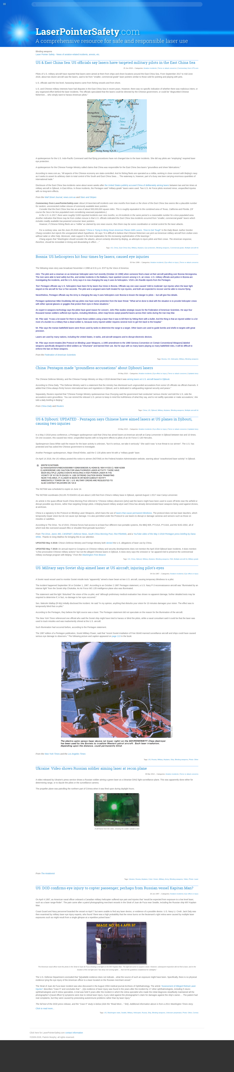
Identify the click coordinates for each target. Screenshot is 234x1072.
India (214, 455)
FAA (166, 577)
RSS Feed (208, 838)
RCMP (213, 667)
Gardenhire (209, 413)
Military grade (189, 577)
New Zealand (221, 565)
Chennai (215, 311)
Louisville (221, 503)
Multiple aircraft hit (187, 248)
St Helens (208, 742)
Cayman (218, 308)
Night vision (209, 574)
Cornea (191, 1044)
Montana (218, 536)
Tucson (207, 781)
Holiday (207, 443)
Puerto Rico (209, 664)
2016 (206, 171)
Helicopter (170, 371)
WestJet (207, 829)
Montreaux (209, 538)
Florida (207, 398)
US (107, 248)
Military (129, 248)
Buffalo (218, 296)
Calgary (217, 299)
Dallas (207, 365)
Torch (225, 772)
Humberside (209, 452)
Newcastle (218, 568)
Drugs (207, 377)
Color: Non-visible (212, 335)
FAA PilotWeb (135, 552)
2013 (206, 180)
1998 (206, 204)
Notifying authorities (213, 595)
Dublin (214, 377)
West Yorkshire (211, 823)
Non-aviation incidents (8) (216, 127)
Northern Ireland (211, 589)
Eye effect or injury (167, 263)
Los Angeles (209, 503)
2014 (206, 177)
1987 (206, 210)
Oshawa (208, 616)
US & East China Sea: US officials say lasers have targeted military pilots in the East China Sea (121, 48)
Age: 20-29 (209, 228)
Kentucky (214, 473)
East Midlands (210, 383)
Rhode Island (219, 676)
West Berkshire (211, 814)
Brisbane (222, 290)
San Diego (209, 688)
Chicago (218, 314)
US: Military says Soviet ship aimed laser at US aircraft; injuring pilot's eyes (115, 586)
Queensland (222, 664)
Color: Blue (223, 326)
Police (224, 649)
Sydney (220, 763)
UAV (222, 784)
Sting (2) (208, 133)
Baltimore (216, 269)
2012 (206, 183)
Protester (208, 658)
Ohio (218, 604)
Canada (207, 305)
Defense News (95, 552)
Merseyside (209, 521)
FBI (226, 392)
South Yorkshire (211, 730)
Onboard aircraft (211, 610)
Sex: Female (217, 703)
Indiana (221, 455)
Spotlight (218, 739)
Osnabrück (219, 616)
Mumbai (207, 553)
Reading (222, 667)
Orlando (216, 613)
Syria (206, 766)
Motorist (207, 541)
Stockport (208, 754)
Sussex (207, 760)
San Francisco (222, 688)
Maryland (214, 512)
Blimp (206, 281)
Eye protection (145, 248)
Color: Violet (209, 344)
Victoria (225, 793)
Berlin (206, 278)
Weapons (208, 808)
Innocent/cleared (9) (213, 115)
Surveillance (218, 757)
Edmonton (209, 386)
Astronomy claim (211, 257)
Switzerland (209, 763)
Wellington (209, 811)
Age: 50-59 (221, 231)
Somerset (208, 718)
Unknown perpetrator (169, 1044)
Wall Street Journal (68, 191)
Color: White (223, 344)
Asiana (214, 254)
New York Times (67, 775)
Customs (208, 362)
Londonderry (219, 497)
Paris (206, 628)
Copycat (208, 353)
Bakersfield (216, 266)
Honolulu (208, 449)
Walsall (215, 802)
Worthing (220, 835)
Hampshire (209, 431)
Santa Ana (219, 691)
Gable (223, 410)
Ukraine (127, 900)
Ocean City (209, 604)
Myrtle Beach (210, 556)
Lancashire (219, 479)
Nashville (222, 556)
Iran (222, 458)
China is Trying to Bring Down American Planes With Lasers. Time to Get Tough (139, 227)
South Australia (211, 721)
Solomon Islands (212, 715)
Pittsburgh (208, 649)
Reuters (75, 421)
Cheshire (208, 314)
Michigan (208, 524)
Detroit (219, 371)
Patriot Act (220, 631)
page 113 (149, 657)
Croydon (217, 359)
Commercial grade (172, 248)
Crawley (208, 359)
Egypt (218, 386)
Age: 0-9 (208, 225)
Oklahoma (209, 607)
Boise (206, 287)
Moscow (219, 538)
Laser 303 (220, 482)
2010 (206, 189)
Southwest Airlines (212, 736)
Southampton (210, 733)
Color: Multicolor (211, 332)
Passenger (209, 631)
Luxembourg (210, 506)
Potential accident (212, 655)
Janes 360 (71, 552)
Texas (219, 772)
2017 (206, 168)
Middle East (209, 527)
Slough (219, 712)
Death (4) (208, 91)
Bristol (207, 293)
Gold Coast (209, 422)
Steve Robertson (212, 751)
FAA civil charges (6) (213, 103)
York (228, 835)
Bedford (217, 275)
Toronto (207, 775)
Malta (220, 506)
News (216, 571)
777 (220, 219)
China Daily (61, 421)
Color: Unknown (211, 341)
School (223, 694)
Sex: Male (208, 706)
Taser (221, 766)
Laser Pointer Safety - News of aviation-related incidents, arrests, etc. (83, 38)
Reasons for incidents (214, 670)
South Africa (220, 718)
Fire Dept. (208, 395)
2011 (206, 186)
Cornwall (208, 356)
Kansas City (221, 470)
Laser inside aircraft (213, 485)
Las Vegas (209, 482)
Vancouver (215, 793)
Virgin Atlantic (210, 799)
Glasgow (218, 416)
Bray (214, 290)
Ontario (224, 610)
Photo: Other (189, 781)
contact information (91, 1064)
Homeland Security (213, 446)
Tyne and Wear (211, 784)
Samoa (222, 685)
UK (227, 784)
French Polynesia (212, 407)
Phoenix (221, 637)
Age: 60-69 (209, 233)
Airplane (136, 248)
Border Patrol (217, 287)
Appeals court (210, 251)
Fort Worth (218, 401)
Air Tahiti (218, 236)
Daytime (208, 368)
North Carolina (210, 580)
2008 (206, 195)
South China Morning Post (115, 552)
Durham (223, 377)
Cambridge (220, 302)
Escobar (217, 389)
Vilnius (214, 796)
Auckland (208, 260)
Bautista (208, 275)
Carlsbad (208, 308)
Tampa (214, 766)
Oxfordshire (209, 622)
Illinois (207, 455)
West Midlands (211, 817)
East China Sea (120, 248)
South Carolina (211, 724)
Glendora (218, 419)
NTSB (213, 601)
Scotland (208, 697)
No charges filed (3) (213, 124)
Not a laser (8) (210, 130)
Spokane (208, 739)
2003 (206, 201)
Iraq (206, 461)
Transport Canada (212, 778)
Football (207, 401)
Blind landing (217, 281)
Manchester (209, 509)
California (208, 302)
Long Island (222, 500)
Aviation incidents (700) (215, 76)
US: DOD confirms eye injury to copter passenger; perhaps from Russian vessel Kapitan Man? (117, 911)
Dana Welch (217, 365)
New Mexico (222, 562)
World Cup (209, 835)
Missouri (208, 536)
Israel (220, 464)
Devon (207, 374)
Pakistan (208, 625)
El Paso (207, 389)
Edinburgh (224, 383)
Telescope (219, 769)
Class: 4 (208, 323)
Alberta (217, 242)
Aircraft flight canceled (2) (216, 70)
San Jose (208, 691)
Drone (224, 374)
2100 (206, 150)
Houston (218, 449)
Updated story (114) (213, 142)
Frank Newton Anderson (215, 404)
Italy (226, 464)
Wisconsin (219, 832)
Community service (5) (214, 85)
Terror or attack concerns (162, 56)
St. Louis (219, 742)
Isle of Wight (209, 464)
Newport (208, 571)
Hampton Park (210, 434)
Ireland (213, 461)
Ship (167, 781)
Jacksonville (209, 467)
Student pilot (220, 754)
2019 (206, 162)
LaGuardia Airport (219, 476)
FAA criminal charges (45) (216, 106)
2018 (206, 165)
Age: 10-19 (219, 225)
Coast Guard (210, 326)
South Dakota (210, 727)
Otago (207, 619)
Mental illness (222, 518)
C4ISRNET (82, 552)
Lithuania (208, 494)
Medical (223, 515)
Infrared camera (211, 458)
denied (124, 561)
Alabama (208, 242)
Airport (217, 239)
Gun (216, 425)
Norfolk (207, 577)
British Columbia (219, 293)
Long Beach (209, 500)
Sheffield (208, 709)
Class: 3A (223, 320)
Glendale (208, 419)
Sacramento (218, 682)
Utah (206, 793)
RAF (206, 667)
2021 (206, 156)
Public (217, 658)
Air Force (208, 236)
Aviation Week (219, 263)
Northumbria (209, 592)
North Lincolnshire (212, 583)
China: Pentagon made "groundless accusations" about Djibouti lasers (109, 380)
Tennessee (209, 772)
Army (162, 900)
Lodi (227, 494)
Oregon (207, 613)
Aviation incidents (145, 56)
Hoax (219, 440)
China (111, 248)
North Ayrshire (219, 577)
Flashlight (219, 395)
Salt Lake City (210, 685)
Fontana (216, 398)
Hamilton (220, 428)
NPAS (224, 598)
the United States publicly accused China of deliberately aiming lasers (152, 179)
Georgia (220, 413)
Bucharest (208, 296)
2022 (206, 153)
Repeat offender (211, 673)
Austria (207, 263)
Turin (222, 781)
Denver (217, 368)
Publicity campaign (212, 661)
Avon (206, 266)
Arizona (222, 251)
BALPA (207, 269)
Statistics (221, 748)
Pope (206, 652)
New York (208, 565)
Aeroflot (207, 222)
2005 (206, 198)
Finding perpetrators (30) (215, 109)
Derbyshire (209, 371)
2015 (206, 174)
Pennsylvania (210, 634)
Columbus (219, 347)
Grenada (208, 425)
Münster (217, 553)
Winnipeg (208, 832)
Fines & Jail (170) (212, 112)
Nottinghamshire (211, 598)
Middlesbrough (211, 530)
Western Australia (212, 826)
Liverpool (218, 494)
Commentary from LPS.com (183, 56)
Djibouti (149, 426)
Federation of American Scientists (75, 367)
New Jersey (209, 562)
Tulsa (215, 781)
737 (214, 219)
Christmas (216, 317)
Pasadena (215, 628)
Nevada (225, 559)
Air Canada (221, 233)
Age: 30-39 (221, 228)
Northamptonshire (212, 586)
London (207, 497)
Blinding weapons (158, 248)
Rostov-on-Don (221, 679)
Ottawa (215, 619)
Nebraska (215, 559)
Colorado (208, 347)
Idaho (219, 452)
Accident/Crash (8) (212, 61)
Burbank (208, 299)
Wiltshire (217, 829)
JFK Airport (209, 470)
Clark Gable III (210, 320)
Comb (207, 350)
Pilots (222, 646)
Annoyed (208, 248)
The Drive (60, 552)
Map (206, 512)
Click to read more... (60, 1040)
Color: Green (148, 900)
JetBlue (220, 467)
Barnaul (216, 272)
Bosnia (159, 371)
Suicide (207, 757)
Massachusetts (211, 515)
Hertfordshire (221, 437)
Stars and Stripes (103, 191)
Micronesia (219, 524)
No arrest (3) (210, 121)
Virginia (207, 219)
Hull (225, 449)
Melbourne (209, 518)
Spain (225, 736)
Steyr (223, 751)
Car (215, 305)
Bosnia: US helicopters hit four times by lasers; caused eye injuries (107, 256)
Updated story (188, 386)
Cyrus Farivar (220, 362)
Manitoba (221, 509)
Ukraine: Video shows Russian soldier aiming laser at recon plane (106, 789)
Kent (206, 473)
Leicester (208, 491)
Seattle (119, 1044)
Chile (226, 314)
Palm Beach (219, 625)
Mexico (220, 521)
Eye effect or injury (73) (214, 100)
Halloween (209, 428)
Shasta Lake (221, 706)
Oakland (222, 601)
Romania (208, 679)
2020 (206, 159)
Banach (207, 272)
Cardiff (221, 305)
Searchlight (209, 700)
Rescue (224, 673)
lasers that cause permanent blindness (149, 531)
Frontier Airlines (211, 410)
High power (209, 440)
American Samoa (212, 245)
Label (206, 476)
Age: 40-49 (209, 231)
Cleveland (218, 323)
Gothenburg (221, 422)
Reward (207, 676)
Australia (218, 260)
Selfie (206, 703)
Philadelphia (209, 637)
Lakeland (208, 479)
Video (181, 900)
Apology (218, 248)
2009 (206, 192)
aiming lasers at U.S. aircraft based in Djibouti (163, 391)
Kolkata (224, 473)
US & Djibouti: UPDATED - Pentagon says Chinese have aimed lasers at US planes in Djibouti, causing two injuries (121, 436)
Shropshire (209, 712)
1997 (206, 207)
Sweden (216, 760)
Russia (149, 781)
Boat (224, 284)
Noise (219, 574)
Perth (220, 634)
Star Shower (209, 748)
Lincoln (217, 491)
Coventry (218, 356)
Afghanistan (218, 222)
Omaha (218, 607)
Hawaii (222, 434)
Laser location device (214, 488)
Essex (225, 389)
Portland (214, 652)
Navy (206, 559)
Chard (207, 311)
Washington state (109, 1044)
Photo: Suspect (211, 646)
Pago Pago (222, 622)
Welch (218, 808)
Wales (207, 802)
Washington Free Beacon (148, 573)
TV (227, 781)
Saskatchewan (211, 694)
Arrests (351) (210, 73)
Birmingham (217, 278)
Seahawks (219, 697)
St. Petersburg (210, 745)
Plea (217, 649)
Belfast (226, 275)
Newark (207, 568)
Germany (208, 416)
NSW (206, 601)
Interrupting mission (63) (215, 118)
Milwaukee (223, 533)
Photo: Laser (189, 900)
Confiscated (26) (211, 88)
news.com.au (84, 191)
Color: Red (209, 338)
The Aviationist (63, 895)
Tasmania (208, 769)
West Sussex (210, 820)
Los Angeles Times (92, 775)
